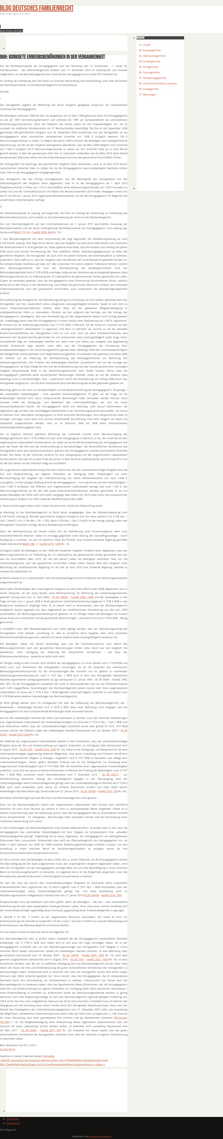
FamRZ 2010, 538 (108, 791)
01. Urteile (145, 44)
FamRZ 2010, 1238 (50, 544)
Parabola (93, 1136)
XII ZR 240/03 (60, 597)
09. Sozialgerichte (149, 89)
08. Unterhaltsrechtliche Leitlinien (158, 83)
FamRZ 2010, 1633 (45, 749)
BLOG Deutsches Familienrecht (37, 8)
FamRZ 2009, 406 (42, 232)
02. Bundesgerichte (150, 50)
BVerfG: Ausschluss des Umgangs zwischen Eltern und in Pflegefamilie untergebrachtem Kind (54, 1060)
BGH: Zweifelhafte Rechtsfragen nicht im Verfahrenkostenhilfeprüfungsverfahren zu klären (52, 1064)
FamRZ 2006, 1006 (82, 597)
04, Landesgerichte (149, 61)
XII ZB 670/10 (7, 1049)
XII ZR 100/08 (88, 791)
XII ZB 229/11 (110, 774)
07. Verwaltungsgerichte (152, 78)
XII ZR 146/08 (70, 955)
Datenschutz (13, 1123)
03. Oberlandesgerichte (152, 56)
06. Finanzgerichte (149, 72)
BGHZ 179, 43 (22, 232)
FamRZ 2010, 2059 (19, 734)
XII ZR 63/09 (28, 1030)
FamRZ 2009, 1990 (93, 955)
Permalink (48, 1056)
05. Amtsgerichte (148, 67)
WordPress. (106, 1136)
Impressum (12, 1119)
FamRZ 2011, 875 (50, 1030)
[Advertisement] (62, 25)
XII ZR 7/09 (26, 749)
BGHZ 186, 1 (30, 544)
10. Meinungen (147, 94)
